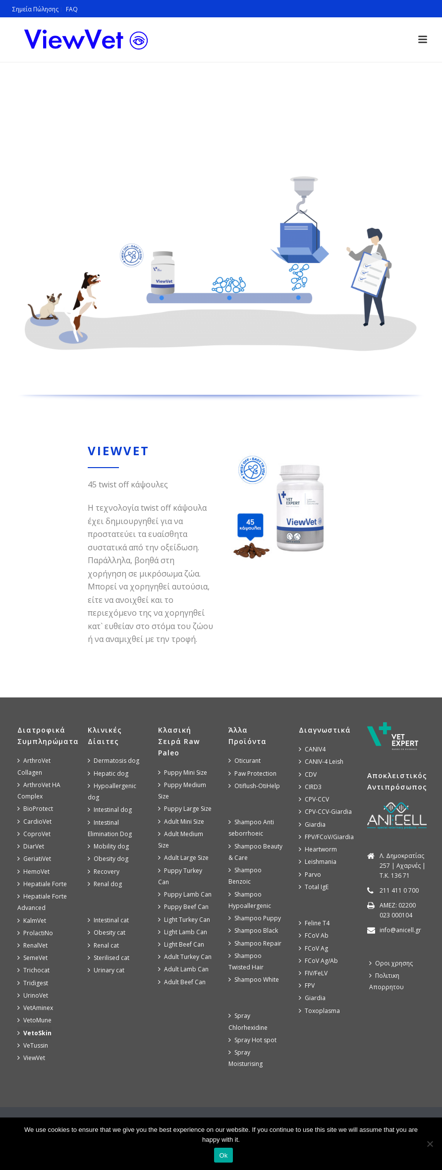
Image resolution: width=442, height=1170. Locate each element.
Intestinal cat (108, 920)
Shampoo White (253, 979)
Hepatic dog (108, 773)
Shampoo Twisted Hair (246, 961)
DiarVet (30, 846)
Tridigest (32, 983)
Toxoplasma (319, 1011)
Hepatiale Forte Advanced (42, 902)
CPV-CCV (314, 799)
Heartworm (318, 849)
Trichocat (33, 970)
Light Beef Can (181, 944)
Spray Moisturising (245, 1058)
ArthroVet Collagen (34, 766)
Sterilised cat (108, 958)
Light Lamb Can (182, 932)
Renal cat (103, 945)
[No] (430, 1144)
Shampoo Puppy (254, 918)
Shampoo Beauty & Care (255, 852)
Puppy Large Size (185, 808)
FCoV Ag (313, 948)
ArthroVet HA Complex (38, 790)
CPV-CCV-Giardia (325, 811)
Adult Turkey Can (185, 957)
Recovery (103, 871)
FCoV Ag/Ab (318, 961)
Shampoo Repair (254, 943)
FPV (307, 985)
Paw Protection (252, 773)
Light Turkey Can (184, 919)
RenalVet (32, 945)
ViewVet (31, 1058)
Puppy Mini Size (182, 772)
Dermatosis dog (113, 760)
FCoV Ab (314, 935)
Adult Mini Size (181, 821)
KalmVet (31, 920)
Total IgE (314, 887)
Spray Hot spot (252, 1040)
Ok (223, 1155)
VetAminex (35, 1008)
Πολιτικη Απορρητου (386, 981)
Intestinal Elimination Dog (110, 828)
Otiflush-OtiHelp (254, 786)
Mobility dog (108, 846)
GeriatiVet (34, 858)
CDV (308, 774)
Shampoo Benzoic (245, 876)
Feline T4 (314, 923)
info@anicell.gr (400, 930)
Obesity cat (106, 932)
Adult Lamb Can (183, 969)
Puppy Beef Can (183, 907)
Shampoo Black (253, 930)
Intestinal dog (110, 809)
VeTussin (32, 1045)
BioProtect (35, 808)
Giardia (312, 824)
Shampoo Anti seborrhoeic (251, 828)
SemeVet (32, 958)
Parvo (310, 874)
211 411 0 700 (399, 890)
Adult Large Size (183, 857)
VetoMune (34, 1020)
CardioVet (34, 821)
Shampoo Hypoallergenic (249, 900)
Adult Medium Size (180, 840)
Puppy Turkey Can (180, 876)
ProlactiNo (35, 933)
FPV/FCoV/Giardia (326, 837)
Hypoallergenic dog (112, 791)
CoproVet (34, 834)
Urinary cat (106, 970)
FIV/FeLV (313, 973)
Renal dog (105, 884)
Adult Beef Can (182, 982)
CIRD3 (310, 787)
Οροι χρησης (391, 963)
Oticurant (244, 760)
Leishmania (317, 861)
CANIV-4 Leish (321, 761)
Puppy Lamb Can (185, 894)
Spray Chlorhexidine (248, 1021)
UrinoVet (32, 995)
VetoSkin (34, 1033)
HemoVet (33, 871)
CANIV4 (312, 749)
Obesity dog (108, 858)
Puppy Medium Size (182, 790)
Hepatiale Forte (42, 884)
